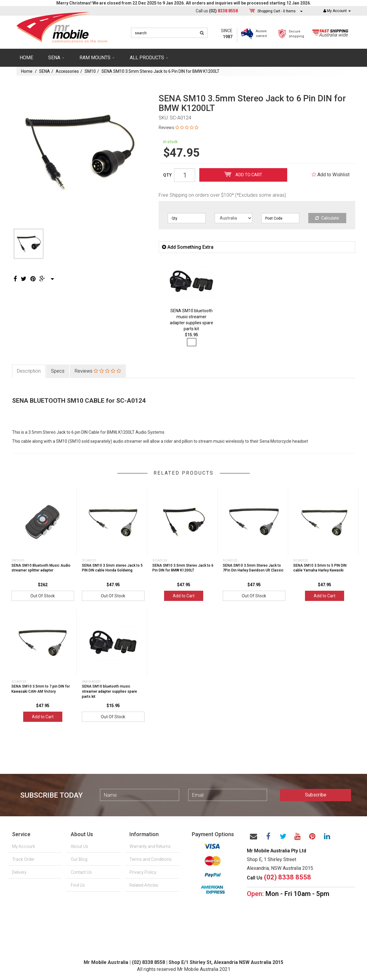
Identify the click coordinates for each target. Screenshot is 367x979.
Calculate (327, 218)
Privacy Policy (142, 872)
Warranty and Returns (150, 846)
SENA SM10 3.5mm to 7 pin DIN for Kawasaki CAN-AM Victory (40, 689)
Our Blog (79, 859)
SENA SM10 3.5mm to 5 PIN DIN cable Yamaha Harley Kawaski (320, 568)
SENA (56, 57)
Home (26, 57)
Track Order (23, 859)
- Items (276, 11)
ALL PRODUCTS (149, 57)
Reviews (178, 127)
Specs (57, 371)
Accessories (67, 71)
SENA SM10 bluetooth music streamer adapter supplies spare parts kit (109, 691)
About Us (79, 846)
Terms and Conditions (150, 859)
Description (29, 371)
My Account (23, 846)
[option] (78, 151)
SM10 (90, 71)
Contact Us (81, 872)
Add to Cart (243, 174)
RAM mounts (97, 57)
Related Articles (143, 885)
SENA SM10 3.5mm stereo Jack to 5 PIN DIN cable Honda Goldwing (112, 568)
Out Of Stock (42, 595)
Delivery (19, 872)
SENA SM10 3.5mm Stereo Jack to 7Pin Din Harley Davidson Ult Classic (253, 568)
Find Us (78, 885)
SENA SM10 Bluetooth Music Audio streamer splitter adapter (40, 568)
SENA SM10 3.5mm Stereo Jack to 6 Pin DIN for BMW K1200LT (160, 71)
